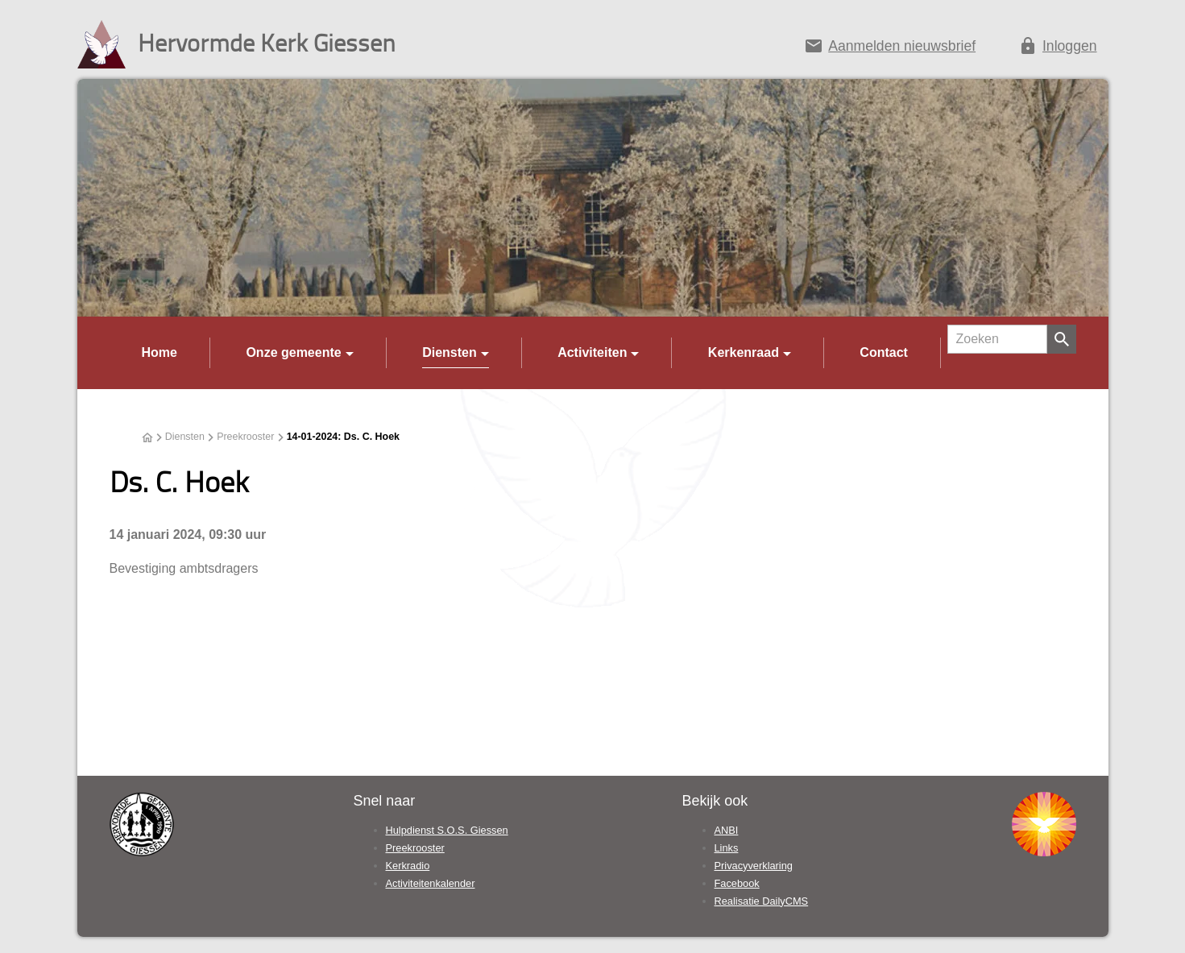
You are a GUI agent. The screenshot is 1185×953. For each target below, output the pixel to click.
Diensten (449, 352)
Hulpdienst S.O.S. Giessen (447, 830)
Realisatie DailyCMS (762, 901)
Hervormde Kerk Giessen (267, 42)
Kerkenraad (743, 352)
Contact (884, 352)
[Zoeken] (997, 339)
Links (727, 848)
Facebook (737, 883)
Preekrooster (245, 436)
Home (159, 352)
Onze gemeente (293, 352)
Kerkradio (408, 866)
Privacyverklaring (754, 866)
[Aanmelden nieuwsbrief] (890, 49)
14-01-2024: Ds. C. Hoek (343, 436)
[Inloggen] (1057, 49)
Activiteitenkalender (430, 883)
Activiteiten (592, 352)
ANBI (727, 830)
